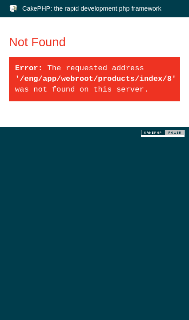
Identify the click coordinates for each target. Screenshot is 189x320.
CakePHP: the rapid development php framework (91, 8)
